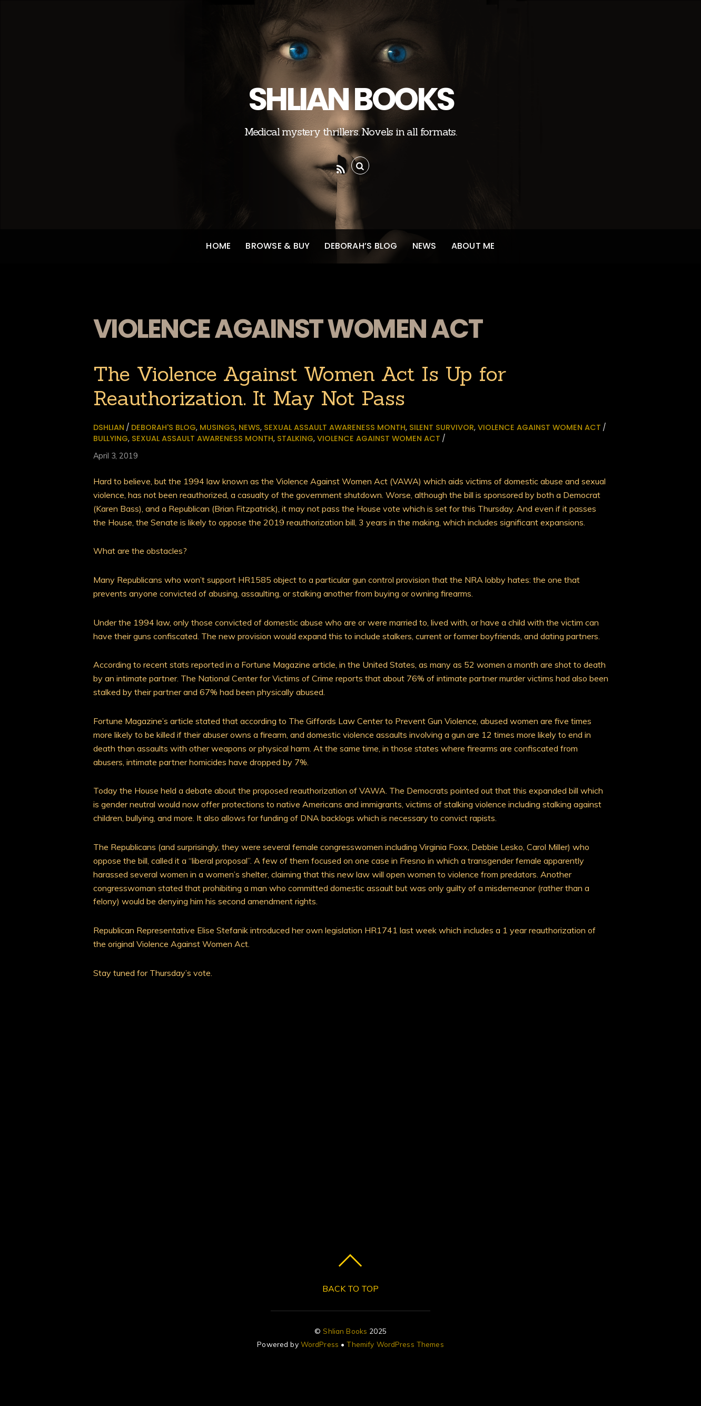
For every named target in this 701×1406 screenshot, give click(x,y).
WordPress (320, 1344)
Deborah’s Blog (360, 246)
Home (218, 246)
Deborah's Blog (163, 427)
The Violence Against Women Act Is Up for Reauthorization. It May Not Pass (299, 385)
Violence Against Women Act (539, 427)
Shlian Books (345, 1330)
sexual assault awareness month (335, 427)
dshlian (108, 427)
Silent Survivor (441, 427)
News (424, 246)
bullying (110, 438)
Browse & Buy (277, 246)
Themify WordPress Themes (395, 1344)
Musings (217, 427)
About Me (473, 246)
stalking (295, 438)
